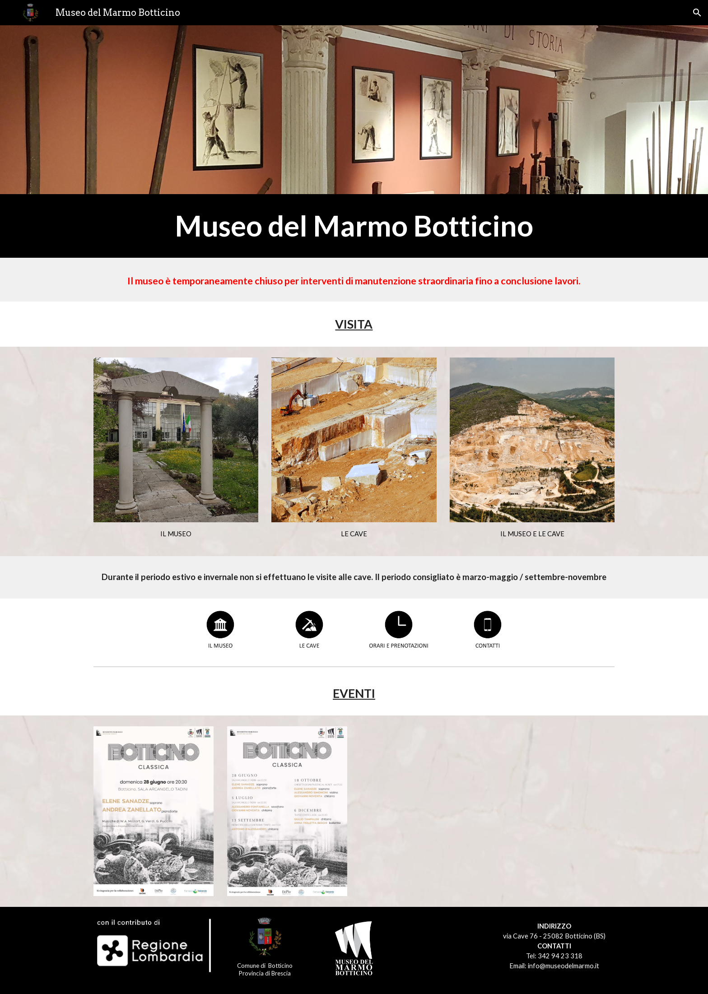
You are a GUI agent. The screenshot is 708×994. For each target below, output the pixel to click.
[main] (354, 226)
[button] (697, 12)
